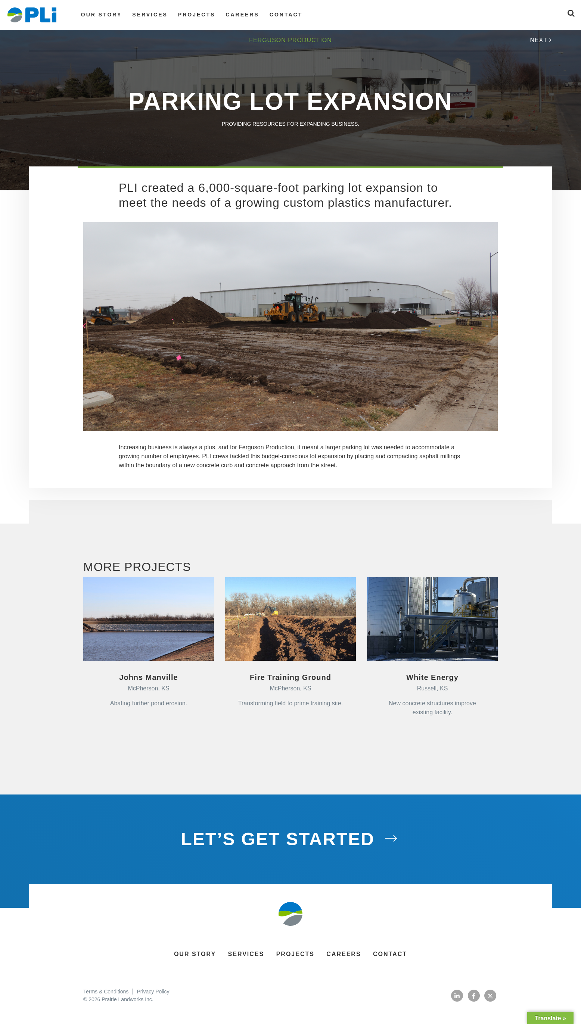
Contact (286, 15)
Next (541, 40)
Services (150, 15)
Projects (196, 15)
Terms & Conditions (105, 992)
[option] (290, 326)
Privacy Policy (153, 992)
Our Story (101, 15)
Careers (242, 15)
